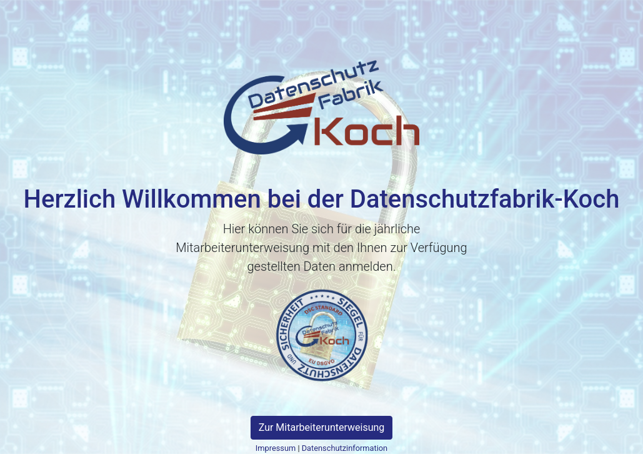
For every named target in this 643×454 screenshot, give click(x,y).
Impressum (276, 448)
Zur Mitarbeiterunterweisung (322, 427)
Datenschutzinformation (344, 448)
